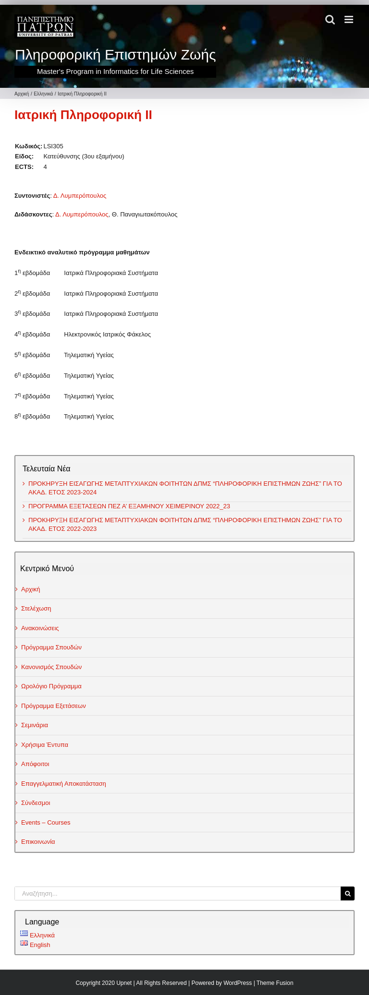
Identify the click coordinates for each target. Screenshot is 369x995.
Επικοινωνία (38, 841)
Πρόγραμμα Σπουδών (51, 647)
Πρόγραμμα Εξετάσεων (53, 705)
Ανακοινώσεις (40, 628)
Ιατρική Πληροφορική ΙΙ (83, 115)
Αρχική (30, 589)
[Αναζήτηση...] (177, 893)
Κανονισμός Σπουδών (51, 667)
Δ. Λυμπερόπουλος (80, 195)
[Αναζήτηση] (348, 893)
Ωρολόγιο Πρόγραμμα (51, 686)
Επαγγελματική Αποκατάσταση (63, 783)
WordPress (237, 983)
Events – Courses (46, 822)
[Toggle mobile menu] (349, 19)
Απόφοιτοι (35, 763)
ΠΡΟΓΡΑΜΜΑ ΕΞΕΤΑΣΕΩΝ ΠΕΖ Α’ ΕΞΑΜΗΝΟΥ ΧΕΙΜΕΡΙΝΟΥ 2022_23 (129, 506)
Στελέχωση (36, 608)
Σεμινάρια (34, 725)
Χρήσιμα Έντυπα (44, 744)
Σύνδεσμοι (35, 802)
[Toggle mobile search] (330, 19)
